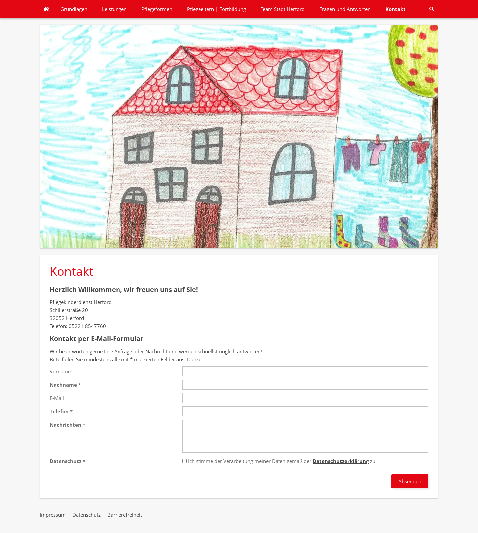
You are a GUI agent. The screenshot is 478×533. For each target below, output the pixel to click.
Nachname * (65, 384)
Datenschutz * (67, 461)
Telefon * (61, 411)
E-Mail (57, 398)
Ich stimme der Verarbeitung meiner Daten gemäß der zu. (279, 461)
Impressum (53, 514)
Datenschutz (86, 514)
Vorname (60, 371)
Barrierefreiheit (124, 514)
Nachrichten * (67, 424)
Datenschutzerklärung (341, 461)
